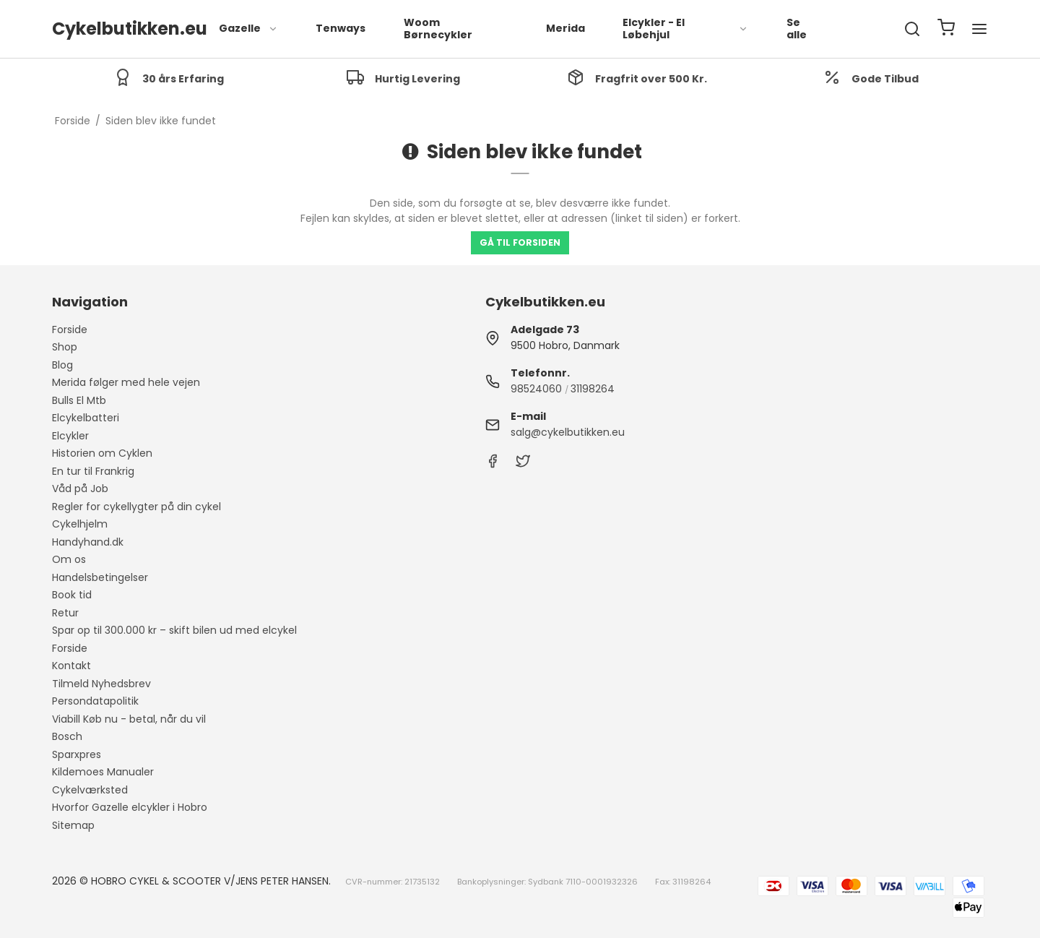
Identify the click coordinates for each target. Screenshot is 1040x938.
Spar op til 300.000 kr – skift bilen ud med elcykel (174, 630)
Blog (62, 365)
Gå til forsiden (520, 242)
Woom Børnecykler (438, 29)
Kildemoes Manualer (103, 772)
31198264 (593, 389)
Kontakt (71, 665)
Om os (69, 559)
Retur (65, 613)
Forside (69, 329)
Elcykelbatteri (85, 417)
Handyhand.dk (88, 542)
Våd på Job (80, 488)
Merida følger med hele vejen (126, 382)
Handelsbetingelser (100, 577)
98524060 (536, 389)
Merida (565, 28)
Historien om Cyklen (102, 453)
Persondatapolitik (95, 701)
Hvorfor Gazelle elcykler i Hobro (129, 807)
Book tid (72, 595)
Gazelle (248, 28)
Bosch (67, 736)
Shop (64, 347)
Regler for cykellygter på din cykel (136, 506)
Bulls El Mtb (79, 400)
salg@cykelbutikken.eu (568, 432)
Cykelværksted (90, 790)
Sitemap (73, 825)
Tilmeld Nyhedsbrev (101, 683)
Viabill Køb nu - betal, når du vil (129, 719)
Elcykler (70, 436)
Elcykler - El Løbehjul (685, 29)
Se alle (796, 29)
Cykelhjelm (80, 524)
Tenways (340, 28)
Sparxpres (76, 754)
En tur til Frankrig (93, 471)
